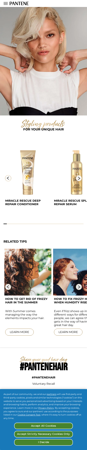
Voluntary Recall (43, 383)
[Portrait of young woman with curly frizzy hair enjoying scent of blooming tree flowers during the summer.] (27, 272)
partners (51, 394)
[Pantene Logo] (19, 3)
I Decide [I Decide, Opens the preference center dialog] (43, 442)
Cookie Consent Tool (28, 414)
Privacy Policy (46, 407)
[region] (43, 419)
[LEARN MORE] (27, 332)
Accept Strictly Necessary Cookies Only (43, 434)
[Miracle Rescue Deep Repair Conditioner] (27, 172)
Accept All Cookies (43, 425)
